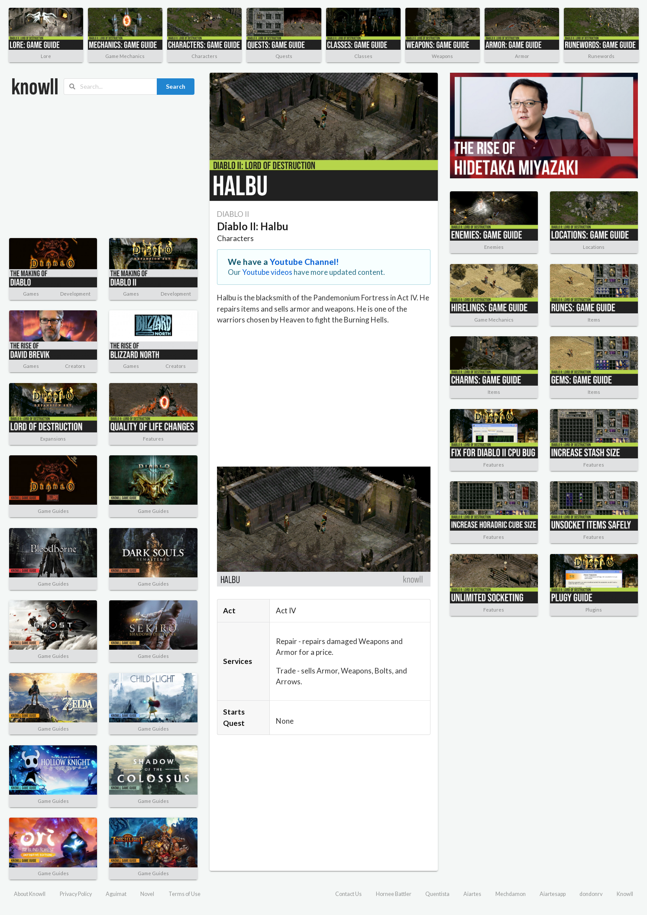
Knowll (625, 894)
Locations (594, 247)
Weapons (442, 56)
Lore (46, 56)
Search (175, 86)
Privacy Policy (76, 894)
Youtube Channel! (304, 262)
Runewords (601, 56)
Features (153, 438)
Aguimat (116, 894)
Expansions (53, 438)
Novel (147, 894)
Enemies (494, 247)
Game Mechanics (125, 56)
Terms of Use (184, 894)
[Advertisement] (103, 166)
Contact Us (348, 894)
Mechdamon (510, 894)
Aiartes (472, 894)
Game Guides (53, 511)
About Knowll (29, 894)
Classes (363, 56)
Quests (283, 56)
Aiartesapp (553, 894)
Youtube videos (267, 272)
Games (31, 293)
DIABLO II (233, 214)
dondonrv (590, 894)
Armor (522, 56)
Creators (75, 366)
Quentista (437, 894)
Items (594, 319)
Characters (204, 56)
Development (75, 293)
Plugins (594, 609)
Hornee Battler (393, 894)
